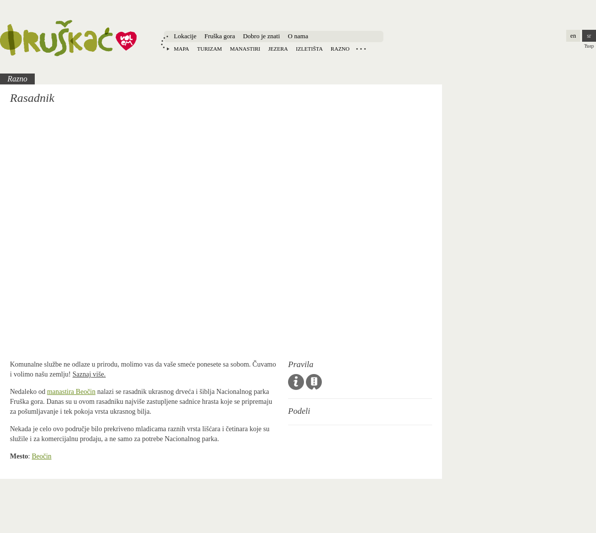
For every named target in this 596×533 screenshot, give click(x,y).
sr (589, 35)
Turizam (209, 49)
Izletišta (309, 49)
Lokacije (185, 36)
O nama (298, 36)
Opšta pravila (296, 382)
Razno (340, 49)
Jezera (278, 49)
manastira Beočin (71, 391)
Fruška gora (219, 36)
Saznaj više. (89, 374)
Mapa (181, 49)
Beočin (42, 456)
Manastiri (245, 49)
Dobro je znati (261, 36)
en (573, 35)
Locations (361, 48)
